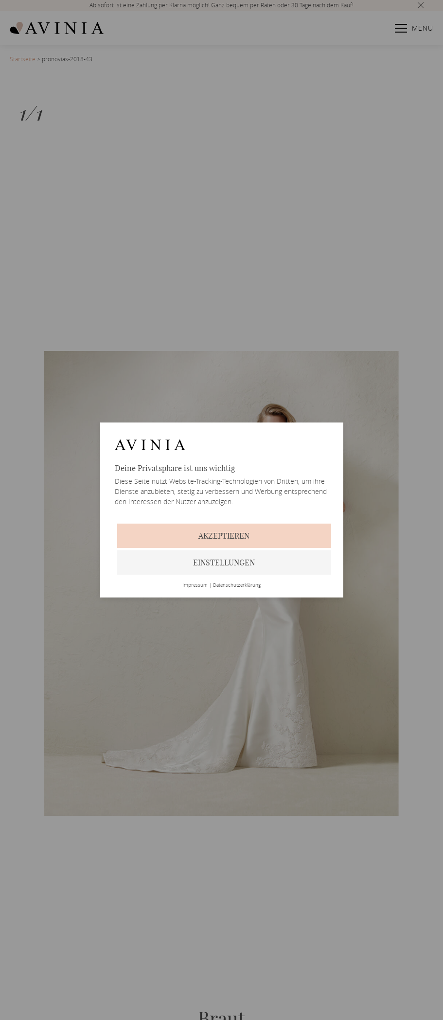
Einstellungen (224, 562)
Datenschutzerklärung (237, 585)
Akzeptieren (223, 536)
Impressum (195, 585)
